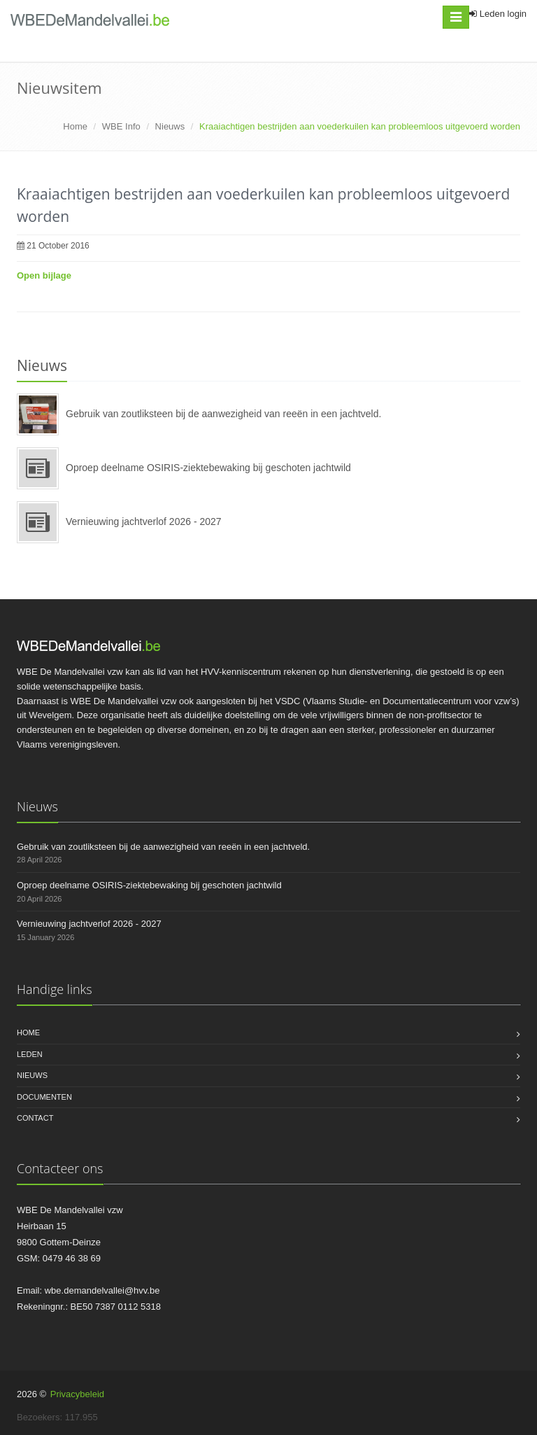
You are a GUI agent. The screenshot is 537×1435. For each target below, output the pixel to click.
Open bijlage (44, 275)
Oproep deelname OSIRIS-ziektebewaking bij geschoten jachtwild (208, 467)
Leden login (498, 13)
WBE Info (121, 126)
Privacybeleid (77, 1394)
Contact (35, 1118)
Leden (30, 1054)
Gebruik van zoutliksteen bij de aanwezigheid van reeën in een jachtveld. (223, 413)
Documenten (44, 1097)
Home (75, 126)
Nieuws (170, 126)
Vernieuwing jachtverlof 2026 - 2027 (144, 521)
